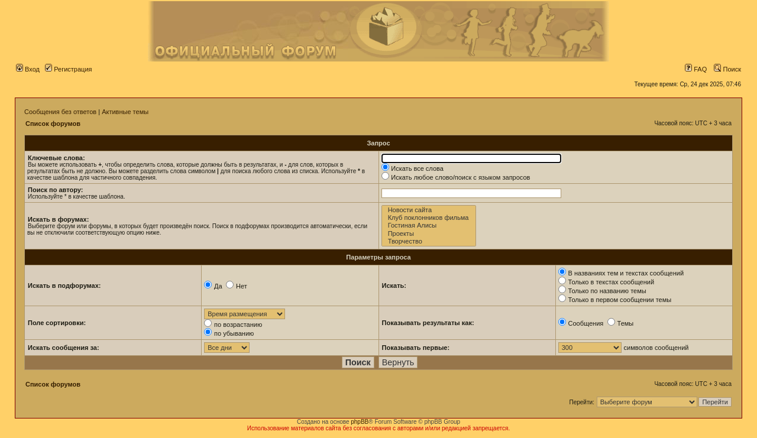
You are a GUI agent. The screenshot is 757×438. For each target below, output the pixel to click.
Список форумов (52, 123)
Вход (28, 69)
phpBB (359, 421)
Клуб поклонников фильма (429, 218)
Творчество (429, 241)
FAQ (696, 69)
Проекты (429, 234)
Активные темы (125, 111)
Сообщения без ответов (60, 111)
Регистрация (68, 69)
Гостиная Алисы (429, 225)
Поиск (727, 69)
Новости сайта (429, 210)
